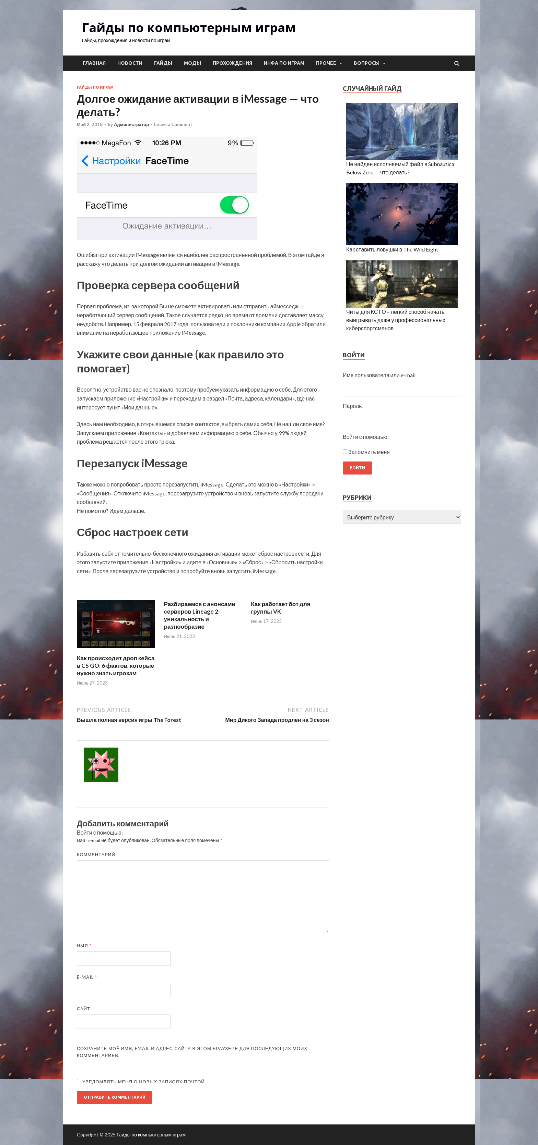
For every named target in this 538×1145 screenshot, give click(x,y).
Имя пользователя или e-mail (379, 375)
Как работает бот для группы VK (280, 607)
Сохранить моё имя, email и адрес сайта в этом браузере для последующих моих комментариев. (192, 1052)
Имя (84, 945)
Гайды (163, 63)
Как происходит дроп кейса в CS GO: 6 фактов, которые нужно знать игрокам (115, 665)
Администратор (131, 124)
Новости (129, 63)
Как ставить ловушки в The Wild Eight (392, 249)
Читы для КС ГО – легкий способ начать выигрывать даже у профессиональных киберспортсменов (395, 319)
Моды (192, 63)
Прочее (326, 63)
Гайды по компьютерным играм (189, 27)
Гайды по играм (95, 87)
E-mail (87, 977)
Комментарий (96, 854)
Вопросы (366, 63)
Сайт (83, 1008)
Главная (94, 63)
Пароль (352, 406)
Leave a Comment (173, 124)
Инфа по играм (284, 63)
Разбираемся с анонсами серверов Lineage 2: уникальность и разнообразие (200, 615)
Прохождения (232, 63)
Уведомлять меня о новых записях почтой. (144, 1081)
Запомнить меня (369, 451)
